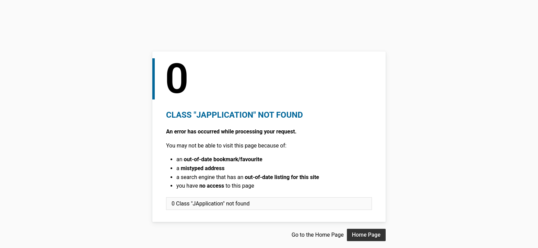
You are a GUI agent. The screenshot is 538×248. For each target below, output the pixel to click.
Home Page (366, 235)
